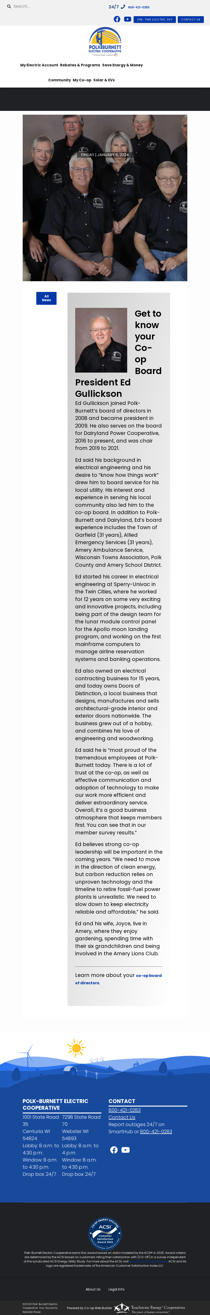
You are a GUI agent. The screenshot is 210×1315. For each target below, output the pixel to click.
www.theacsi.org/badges (148, 1261)
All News (46, 298)
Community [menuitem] (59, 80)
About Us (95, 1289)
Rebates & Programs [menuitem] (80, 65)
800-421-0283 (144, 7)
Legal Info (115, 1289)
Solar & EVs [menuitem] (104, 80)
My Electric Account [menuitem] (39, 65)
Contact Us (122, 1117)
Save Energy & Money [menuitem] (122, 65)
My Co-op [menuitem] (82, 80)
